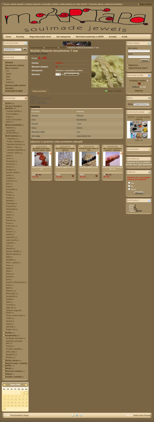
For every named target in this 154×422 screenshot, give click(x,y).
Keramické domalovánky (12, 132)
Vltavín (10, 324)
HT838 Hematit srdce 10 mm (88, 149)
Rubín (9, 285)
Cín (7, 71)
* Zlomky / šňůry (14, 153)
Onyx (9, 265)
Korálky (10, 333)
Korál (9, 223)
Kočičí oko (12, 226)
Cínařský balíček (14, 111)
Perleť (10, 274)
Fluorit (9, 192)
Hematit (10, 201)
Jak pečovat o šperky (14, 65)
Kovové (10, 346)
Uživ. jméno (132, 48)
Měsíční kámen (13, 254)
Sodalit (10, 299)
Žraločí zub (11, 329)
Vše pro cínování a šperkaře (13, 107)
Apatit (9, 156)
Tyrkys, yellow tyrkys (15, 315)
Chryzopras (12, 209)
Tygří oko (11, 308)
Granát (10, 198)
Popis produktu (39, 91)
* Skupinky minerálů (16, 150)
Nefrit (9, 257)
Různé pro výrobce (15, 371)
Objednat (139, 91)
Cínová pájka (12, 114)
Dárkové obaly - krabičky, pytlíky (16, 364)
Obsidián (11, 260)
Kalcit (9, 217)
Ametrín (10, 167)
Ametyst (11, 170)
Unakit (10, 318)
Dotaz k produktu (113, 91)
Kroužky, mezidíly (14, 349)
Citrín (9, 184)
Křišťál (10, 234)
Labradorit (11, 237)
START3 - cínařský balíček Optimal (139, 118)
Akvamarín (11, 161)
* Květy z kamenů (15, 141)
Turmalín (11, 305)
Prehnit (10, 277)
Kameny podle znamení (15, 85)
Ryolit (9, 288)
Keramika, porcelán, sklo (14, 342)
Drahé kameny (13, 136)
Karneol (10, 220)
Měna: (131, 104)
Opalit (9, 268)
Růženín (11, 291)
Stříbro (9, 74)
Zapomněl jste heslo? (138, 68)
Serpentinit (11, 296)
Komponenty (12, 335)
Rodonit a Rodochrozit (16, 282)
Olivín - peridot (13, 263)
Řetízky (10, 357)
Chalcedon (11, 203)
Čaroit (9, 187)
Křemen (11, 232)
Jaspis (10, 215)
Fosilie (10, 195)
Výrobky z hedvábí (14, 377)
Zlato (8, 77)
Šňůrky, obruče (13, 360)
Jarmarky (9, 88)
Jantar (9, 212)
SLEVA (9, 103)
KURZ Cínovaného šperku (14, 121)
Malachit (10, 248)
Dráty (9, 117)
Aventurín (11, 181)
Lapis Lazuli (12, 240)
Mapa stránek (146, 4)
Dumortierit (11, 189)
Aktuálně (9, 62)
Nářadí (9, 368)
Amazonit (11, 164)
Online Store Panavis (142, 415)
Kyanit (9, 229)
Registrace (133, 65)
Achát (10, 158)
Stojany (9, 374)
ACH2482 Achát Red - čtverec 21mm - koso (41, 149)
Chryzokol (11, 206)
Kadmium (10, 82)
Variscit (10, 321)
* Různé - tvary (13, 147)
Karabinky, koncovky (15, 338)
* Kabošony (12, 139)
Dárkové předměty (14, 125)
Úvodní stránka (36, 48)
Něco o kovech (11, 68)
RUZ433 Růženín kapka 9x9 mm (65, 149)
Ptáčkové (11, 128)
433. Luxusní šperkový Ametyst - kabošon (112, 149)
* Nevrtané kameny (15, 144)
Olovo (8, 79)
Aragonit (10, 178)
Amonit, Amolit (13, 172)
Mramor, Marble (13, 251)
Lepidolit (10, 243)
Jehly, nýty (11, 352)
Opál (9, 271)
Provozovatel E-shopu (19, 415)
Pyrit (9, 279)
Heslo (130, 54)
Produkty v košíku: (139, 81)
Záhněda (11, 327)
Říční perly (12, 293)
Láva (9, 246)
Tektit (9, 302)
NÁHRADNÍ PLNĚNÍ (13, 91)
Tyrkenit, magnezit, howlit (14, 311)
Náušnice (11, 354)
